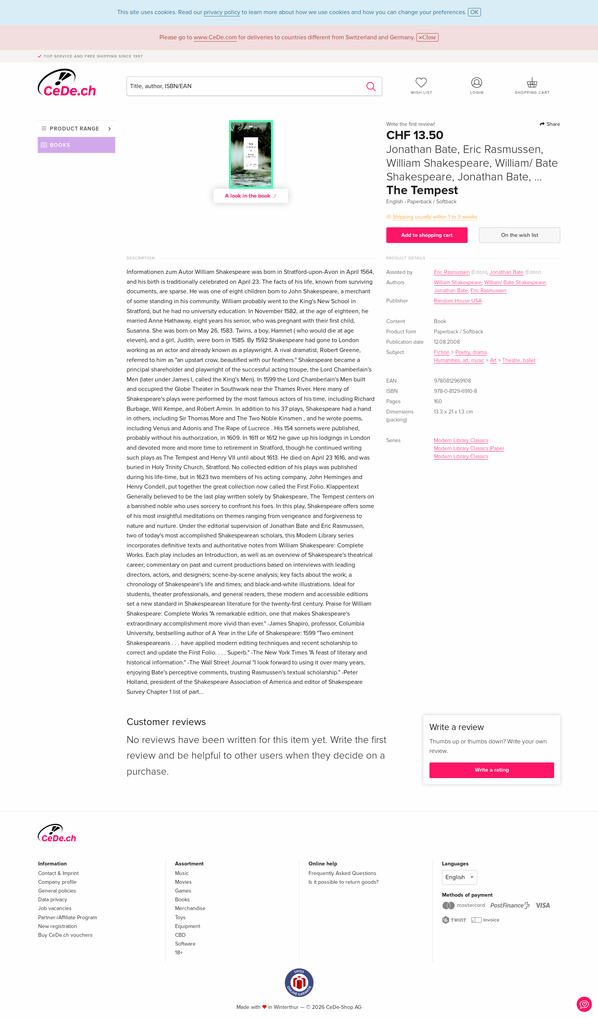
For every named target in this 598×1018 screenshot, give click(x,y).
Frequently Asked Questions (342, 873)
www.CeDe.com (215, 37)
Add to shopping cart (427, 235)
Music (182, 873)
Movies (183, 882)
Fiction (442, 352)
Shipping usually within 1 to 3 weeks (435, 217)
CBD (180, 935)
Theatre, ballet (518, 360)
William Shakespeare (458, 282)
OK (474, 12)
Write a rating (492, 770)
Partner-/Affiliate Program (67, 917)
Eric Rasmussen (452, 272)
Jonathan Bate (507, 272)
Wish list (421, 86)
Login (477, 86)
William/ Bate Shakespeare (515, 282)
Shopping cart (532, 86)
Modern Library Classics (461, 440)
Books (60, 145)
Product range (74, 128)
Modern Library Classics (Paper (469, 448)
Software (185, 944)
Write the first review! (410, 124)
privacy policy (222, 12)
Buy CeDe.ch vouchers (65, 935)
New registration (57, 926)
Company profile (57, 882)
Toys (180, 917)
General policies (57, 891)
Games (183, 891)
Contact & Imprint (58, 873)
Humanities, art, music (459, 360)
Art (493, 360)
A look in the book (251, 195)
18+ (179, 952)
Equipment (187, 926)
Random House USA (458, 301)
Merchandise (190, 908)
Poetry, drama (471, 352)
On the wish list (519, 235)
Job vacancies (55, 908)
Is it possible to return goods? (343, 882)
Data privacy (52, 899)
